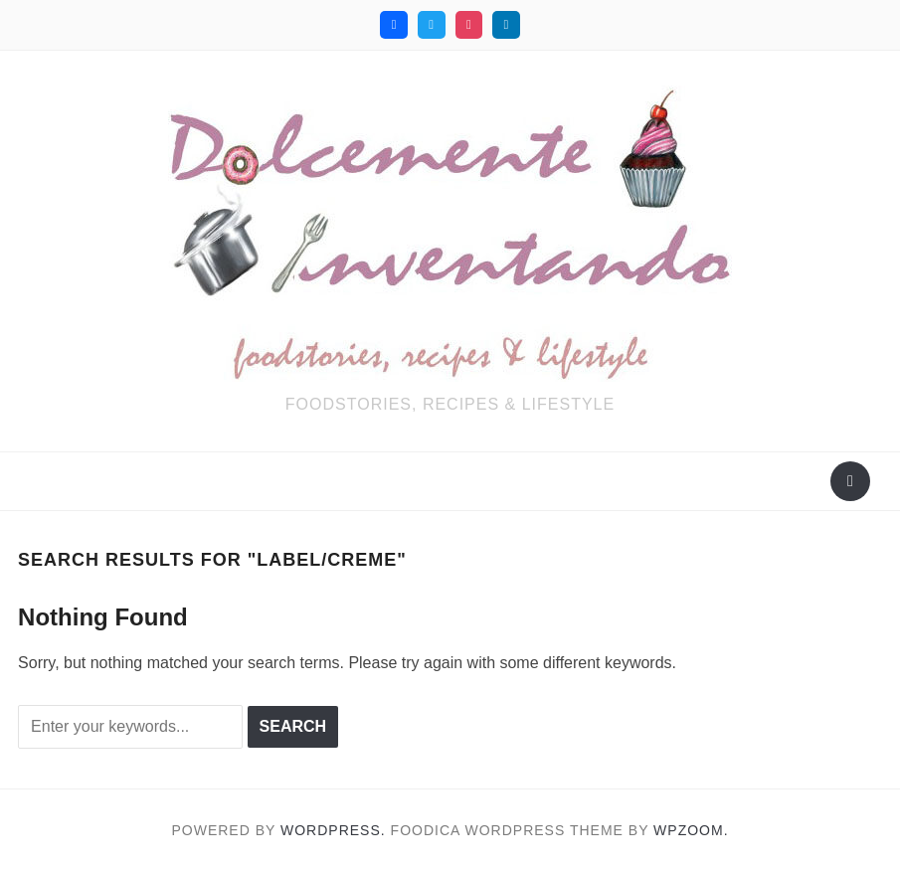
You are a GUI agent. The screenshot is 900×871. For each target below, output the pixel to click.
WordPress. (333, 830)
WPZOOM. (690, 830)
